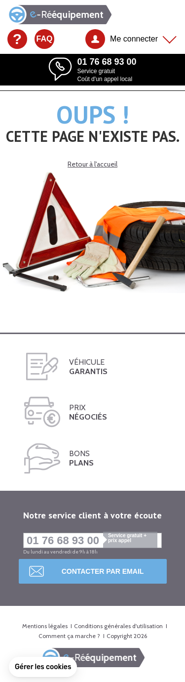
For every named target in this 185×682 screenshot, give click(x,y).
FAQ (45, 39)
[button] (43, 667)
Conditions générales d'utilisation (118, 626)
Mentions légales (45, 626)
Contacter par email (103, 571)
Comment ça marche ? (69, 635)
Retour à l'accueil (92, 164)
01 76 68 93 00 (92, 540)
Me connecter (134, 39)
